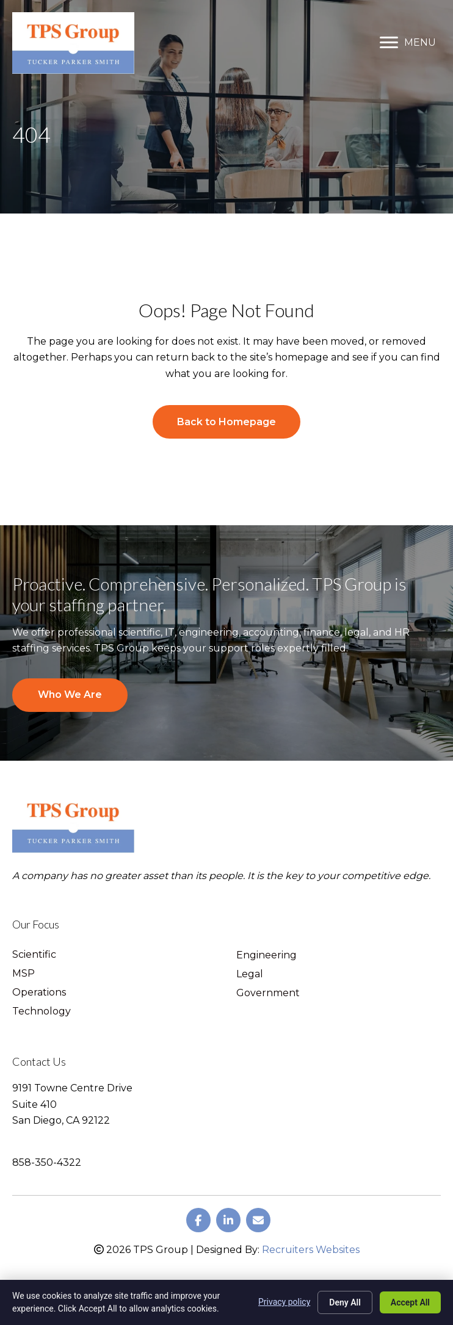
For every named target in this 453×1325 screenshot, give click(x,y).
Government (268, 993)
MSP (23, 974)
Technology (41, 1012)
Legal (249, 974)
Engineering (266, 955)
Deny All (345, 1302)
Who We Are (70, 694)
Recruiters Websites (311, 1249)
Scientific (34, 955)
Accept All (410, 1302)
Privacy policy (284, 1302)
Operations (39, 993)
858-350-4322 (46, 1162)
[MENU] (408, 42)
